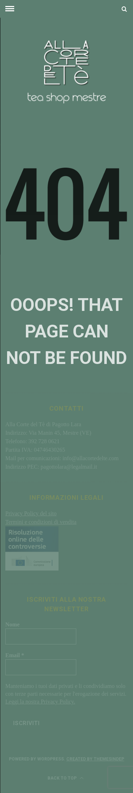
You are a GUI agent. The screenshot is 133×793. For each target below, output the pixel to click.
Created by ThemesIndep (95, 759)
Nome (12, 624)
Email (14, 655)
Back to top (66, 778)
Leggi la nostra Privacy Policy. (40, 702)
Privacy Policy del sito (30, 513)
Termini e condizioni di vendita (41, 522)
